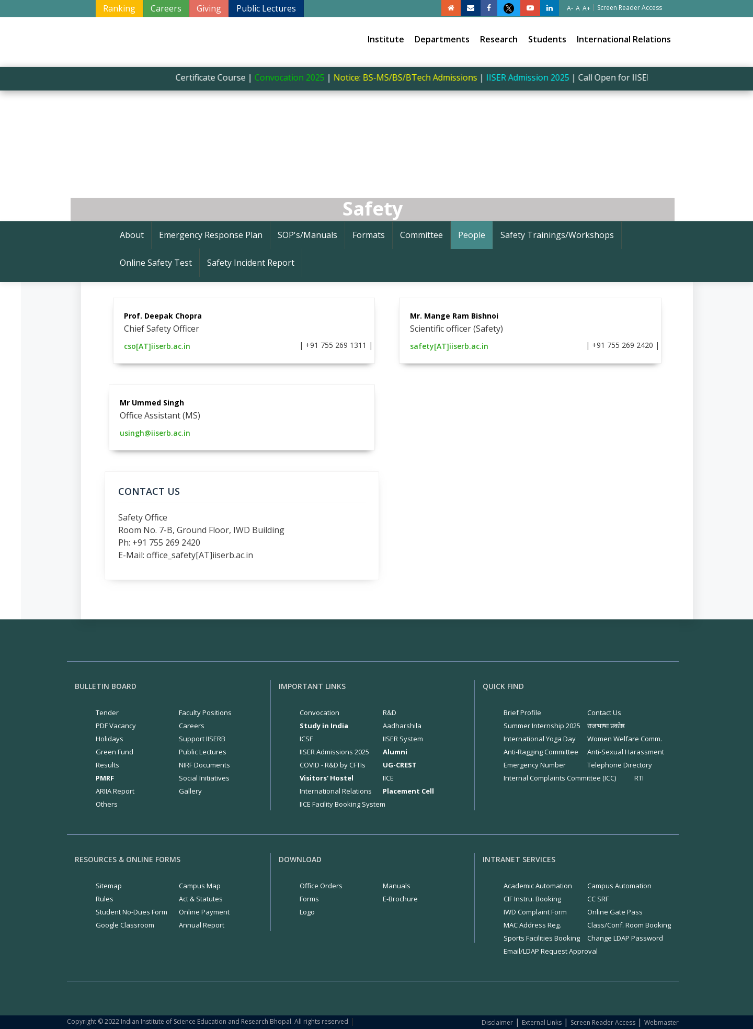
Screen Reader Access (603, 1022)
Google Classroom (125, 925)
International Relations (624, 39)
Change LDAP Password (625, 938)
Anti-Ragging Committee (541, 751)
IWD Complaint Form (535, 912)
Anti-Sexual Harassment (625, 751)
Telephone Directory (619, 765)
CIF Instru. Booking (532, 898)
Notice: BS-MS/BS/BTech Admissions (411, 77)
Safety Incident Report (250, 262)
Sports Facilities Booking (542, 938)
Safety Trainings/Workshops (557, 235)
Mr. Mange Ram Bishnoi (454, 316)
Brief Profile (522, 712)
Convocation (319, 712)
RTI (639, 778)
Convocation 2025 (295, 77)
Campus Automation (619, 885)
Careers (166, 8)
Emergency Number (535, 765)
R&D (389, 712)
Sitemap (109, 885)
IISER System (403, 738)
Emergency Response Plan (211, 235)
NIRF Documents (204, 765)
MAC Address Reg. (532, 925)
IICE (388, 778)
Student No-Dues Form (131, 912)
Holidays (109, 738)
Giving (209, 8)
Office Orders (321, 885)
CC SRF (598, 898)
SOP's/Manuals (307, 235)
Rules (104, 898)
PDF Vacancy (116, 725)
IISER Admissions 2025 (334, 751)
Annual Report (201, 925)
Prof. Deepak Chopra (163, 316)
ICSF (306, 738)
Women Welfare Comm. (624, 738)
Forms (309, 898)
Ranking (119, 8)
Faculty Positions (205, 712)
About (132, 235)
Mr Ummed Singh (152, 403)
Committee (421, 235)
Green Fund (114, 751)
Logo (307, 912)
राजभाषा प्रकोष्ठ (606, 725)
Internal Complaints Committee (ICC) (560, 778)
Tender (107, 712)
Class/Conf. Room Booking (629, 925)
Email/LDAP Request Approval (551, 951)
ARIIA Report (115, 791)
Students (547, 39)
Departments (442, 39)
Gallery (190, 791)
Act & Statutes (201, 898)
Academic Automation (538, 885)
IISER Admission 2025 (533, 77)
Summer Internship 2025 (542, 725)
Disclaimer (497, 1022)
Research (499, 39)
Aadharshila (402, 725)
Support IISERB (202, 738)
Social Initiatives (204, 778)
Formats (368, 235)
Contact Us (604, 712)
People (471, 235)
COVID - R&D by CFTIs (333, 765)
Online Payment (204, 912)
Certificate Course (215, 77)
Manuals (396, 885)
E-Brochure (400, 898)
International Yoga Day (540, 738)
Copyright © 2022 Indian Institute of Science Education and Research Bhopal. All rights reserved (207, 1021)
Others (107, 804)
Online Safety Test (156, 262)
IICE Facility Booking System (342, 804)
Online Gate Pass (615, 912)
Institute (386, 39)
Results (107, 765)
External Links (542, 1022)
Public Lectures (266, 8)
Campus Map (200, 885)
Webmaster (661, 1022)
